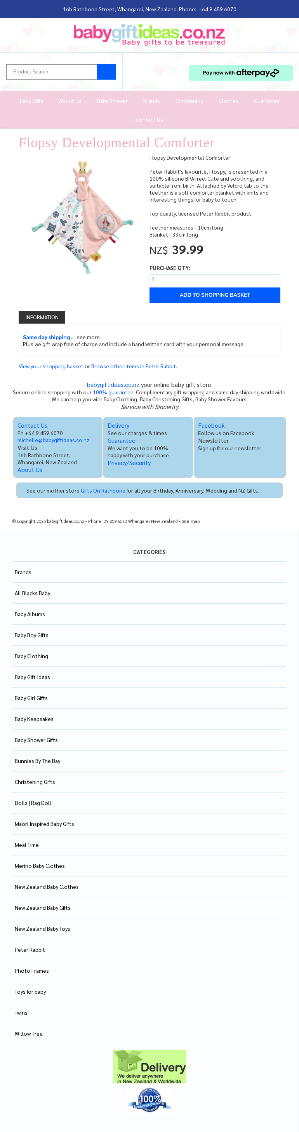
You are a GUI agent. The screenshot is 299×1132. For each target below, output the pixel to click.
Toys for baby (30, 991)
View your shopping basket (51, 365)
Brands (151, 100)
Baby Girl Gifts (31, 697)
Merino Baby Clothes (40, 865)
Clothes (228, 100)
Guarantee (267, 100)
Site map (191, 521)
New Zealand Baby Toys (42, 928)
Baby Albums (30, 613)
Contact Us (149, 119)
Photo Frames (32, 970)
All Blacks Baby (32, 592)
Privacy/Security (129, 462)
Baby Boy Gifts (32, 634)
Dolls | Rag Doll (33, 802)
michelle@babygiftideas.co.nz (53, 439)
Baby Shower (112, 100)
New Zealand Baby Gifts (43, 907)
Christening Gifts (35, 781)
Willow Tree (29, 1033)
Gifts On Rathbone (103, 490)
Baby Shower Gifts (36, 739)
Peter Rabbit (30, 949)
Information (42, 316)
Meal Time (27, 844)
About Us (70, 100)
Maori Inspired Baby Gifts (44, 823)
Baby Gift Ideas (32, 676)
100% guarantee (113, 391)
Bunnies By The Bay (37, 760)
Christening (189, 100)
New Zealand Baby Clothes (47, 886)
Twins (21, 1012)
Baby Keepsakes (34, 718)
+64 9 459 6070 (217, 8)
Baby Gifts (31, 100)
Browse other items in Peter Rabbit (133, 365)
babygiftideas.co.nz (113, 384)
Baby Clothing (31, 655)
